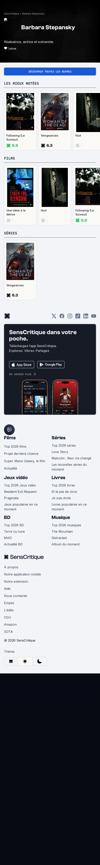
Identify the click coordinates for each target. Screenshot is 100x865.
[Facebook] (62, 317)
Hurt (44, 210)
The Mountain (62, 531)
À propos (11, 567)
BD (7, 517)
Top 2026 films (15, 446)
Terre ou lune (14, 531)
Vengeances (49, 135)
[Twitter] (54, 317)
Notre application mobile (22, 574)
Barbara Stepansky (33, 13)
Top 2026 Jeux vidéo (20, 485)
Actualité (10, 468)
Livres (58, 477)
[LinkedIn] (85, 317)
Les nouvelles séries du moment (69, 467)
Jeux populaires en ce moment (21, 506)
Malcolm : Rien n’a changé (71, 458)
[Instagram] (69, 317)
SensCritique (11, 13)
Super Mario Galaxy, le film (24, 461)
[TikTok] (77, 317)
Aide (7, 589)
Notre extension (16, 581)
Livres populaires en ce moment (69, 506)
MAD (8, 538)
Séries (58, 437)
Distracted (59, 538)
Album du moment (66, 544)
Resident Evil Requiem (20, 492)
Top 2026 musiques (66, 525)
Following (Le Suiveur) (15, 137)
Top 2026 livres (63, 485)
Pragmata (11, 498)
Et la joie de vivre (64, 492)
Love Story (60, 452)
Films (10, 437)
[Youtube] (93, 317)
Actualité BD (13, 544)
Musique (61, 517)
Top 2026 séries (64, 445)
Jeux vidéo (16, 477)
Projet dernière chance (21, 454)
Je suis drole (61, 498)
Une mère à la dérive (16, 212)
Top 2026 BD (14, 525)
